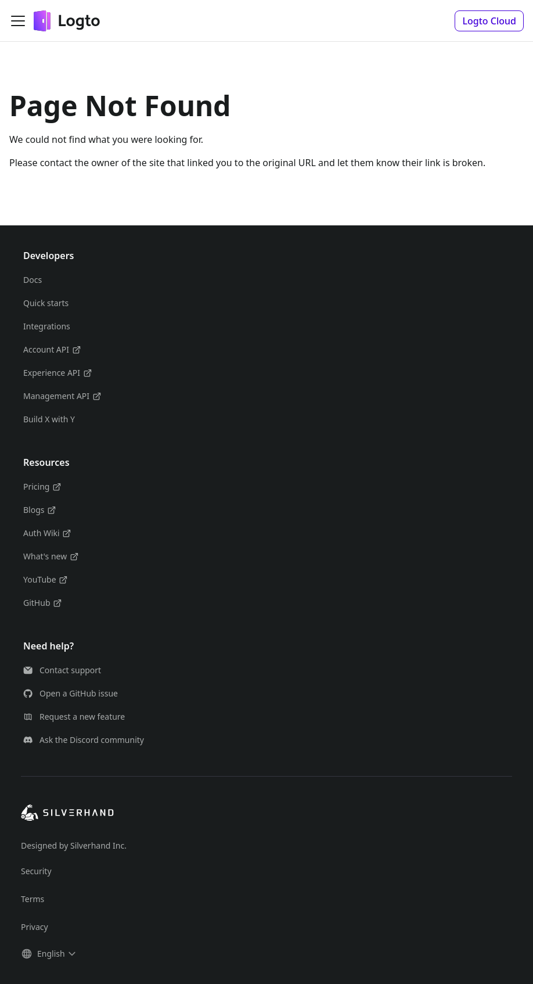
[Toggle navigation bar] (18, 21)
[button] (489, 20)
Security (36, 871)
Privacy (34, 926)
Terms (32, 898)
